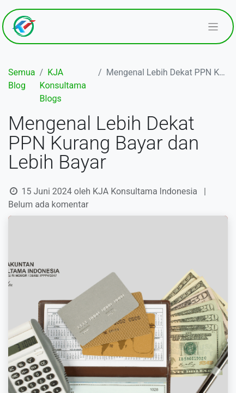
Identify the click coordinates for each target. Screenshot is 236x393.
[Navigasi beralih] (213, 26)
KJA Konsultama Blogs (63, 85)
